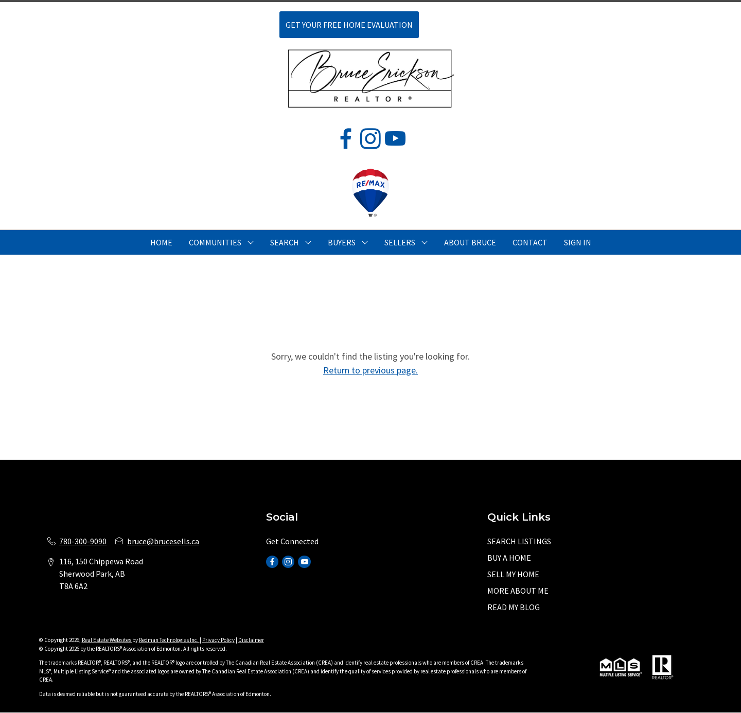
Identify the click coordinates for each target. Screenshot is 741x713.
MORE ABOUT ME (518, 590)
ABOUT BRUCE (470, 242)
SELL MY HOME (513, 574)
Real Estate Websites (107, 640)
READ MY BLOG (513, 607)
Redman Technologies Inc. (169, 640)
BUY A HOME (509, 557)
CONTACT (530, 242)
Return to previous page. (370, 370)
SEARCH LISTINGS (519, 541)
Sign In (577, 242)
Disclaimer (251, 640)
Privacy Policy (218, 640)
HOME (161, 242)
